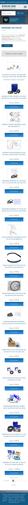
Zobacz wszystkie (14, 477)
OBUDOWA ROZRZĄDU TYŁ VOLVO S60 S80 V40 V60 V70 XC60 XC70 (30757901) (14, 210)
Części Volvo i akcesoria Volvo (18, 496)
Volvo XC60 (16, 499)
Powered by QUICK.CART (14, 502)
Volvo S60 (11, 497)
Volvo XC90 (22, 499)
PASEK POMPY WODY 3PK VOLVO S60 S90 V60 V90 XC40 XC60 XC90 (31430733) (14, 294)
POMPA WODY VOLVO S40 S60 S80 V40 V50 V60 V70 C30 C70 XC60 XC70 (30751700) (14, 351)
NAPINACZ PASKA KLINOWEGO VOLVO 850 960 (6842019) (14, 125)
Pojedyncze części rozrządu (14, 53)
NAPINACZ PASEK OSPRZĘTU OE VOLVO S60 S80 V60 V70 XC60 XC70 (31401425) (14, 97)
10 (14, 482)
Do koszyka (14, 107)
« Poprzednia (6, 480)
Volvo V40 (22, 497)
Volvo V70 (11, 499)
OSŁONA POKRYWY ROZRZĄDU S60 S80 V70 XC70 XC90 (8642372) (14, 238)
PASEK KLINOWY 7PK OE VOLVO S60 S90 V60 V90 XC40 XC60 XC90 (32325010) (14, 266)
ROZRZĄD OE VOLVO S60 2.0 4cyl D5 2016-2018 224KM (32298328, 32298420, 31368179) (14, 463)
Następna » (14, 485)
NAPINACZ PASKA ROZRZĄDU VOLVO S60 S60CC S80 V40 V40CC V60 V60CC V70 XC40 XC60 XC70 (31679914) (14, 154)
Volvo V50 (5, 499)
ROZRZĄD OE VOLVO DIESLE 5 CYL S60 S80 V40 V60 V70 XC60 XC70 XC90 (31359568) (14, 435)
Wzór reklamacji (21, 500)
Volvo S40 (5, 497)
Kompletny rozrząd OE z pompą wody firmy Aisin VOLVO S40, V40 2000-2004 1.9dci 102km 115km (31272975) (14, 76)
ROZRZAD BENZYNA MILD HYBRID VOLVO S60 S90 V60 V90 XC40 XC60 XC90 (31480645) (14, 407)
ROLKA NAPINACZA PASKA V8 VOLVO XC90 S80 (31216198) (14, 379)
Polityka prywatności (12, 500)
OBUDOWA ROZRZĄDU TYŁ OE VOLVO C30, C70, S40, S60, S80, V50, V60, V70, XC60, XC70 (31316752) (14, 182)
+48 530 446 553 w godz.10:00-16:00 (16, 2)
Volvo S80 (16, 497)
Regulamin (4, 500)
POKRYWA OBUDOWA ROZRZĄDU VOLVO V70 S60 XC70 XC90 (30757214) (14, 322)
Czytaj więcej (7, 45)
